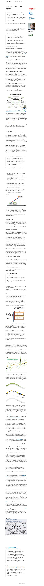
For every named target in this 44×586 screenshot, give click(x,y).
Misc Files (30, 17)
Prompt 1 (25, 508)
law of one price (14, 436)
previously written (11, 122)
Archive (20, 1)
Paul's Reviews (31, 14)
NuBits (6, 501)
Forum (30, 12)
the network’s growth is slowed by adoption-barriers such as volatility (15, 55)
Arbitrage (10, 414)
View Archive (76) (12, 547)
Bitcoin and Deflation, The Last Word (15, 567)
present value (19, 439)
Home (30, 7)
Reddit (31, 35)
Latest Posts (15, 1)
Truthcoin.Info (8, 1)
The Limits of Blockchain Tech (13, 549)
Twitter (31, 13)
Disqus (30, 36)
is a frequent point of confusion (14, 417)
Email (30, 33)
